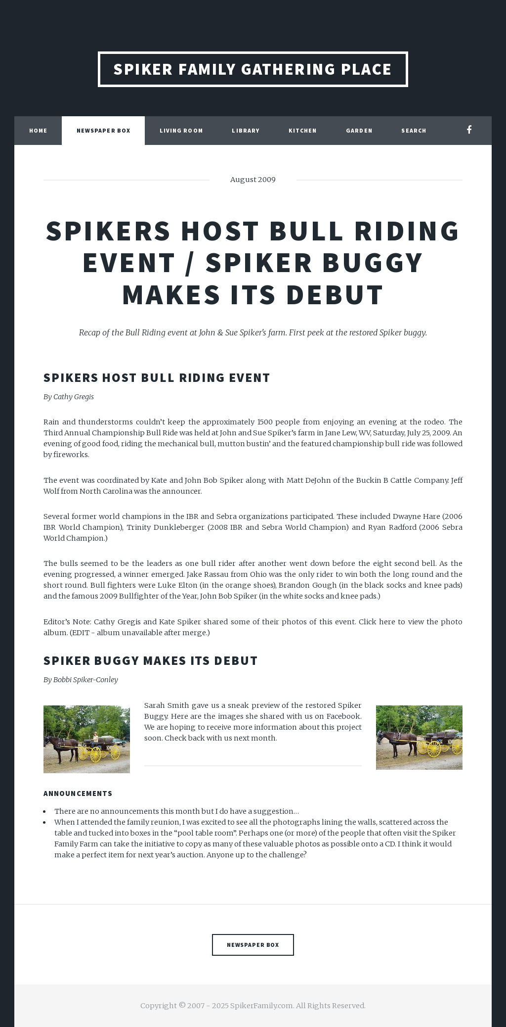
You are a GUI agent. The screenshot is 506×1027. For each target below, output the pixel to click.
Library (245, 130)
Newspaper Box (103, 130)
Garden (359, 130)
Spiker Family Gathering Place (253, 69)
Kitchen (303, 130)
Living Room (181, 130)
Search (413, 130)
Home (38, 130)
